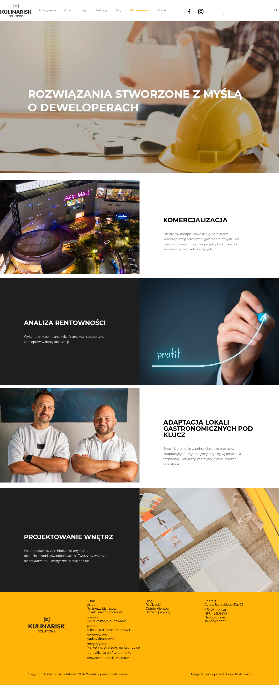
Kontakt (162, 10)
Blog (119, 10)
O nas (67, 10)
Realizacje (101, 10)
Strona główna (47, 10)
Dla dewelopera (139, 10)
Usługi (83, 10)
